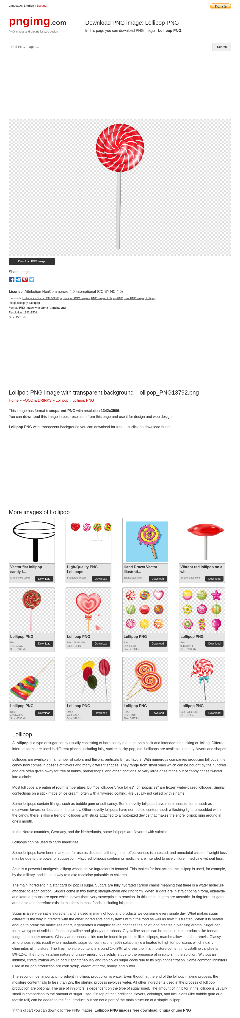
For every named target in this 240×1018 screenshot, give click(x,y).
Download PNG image (31, 261)
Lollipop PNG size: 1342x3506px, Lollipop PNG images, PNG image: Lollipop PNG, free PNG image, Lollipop (88, 298)
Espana (41, 5)
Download (44, 578)
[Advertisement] (120, 87)
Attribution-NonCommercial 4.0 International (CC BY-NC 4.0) (74, 292)
